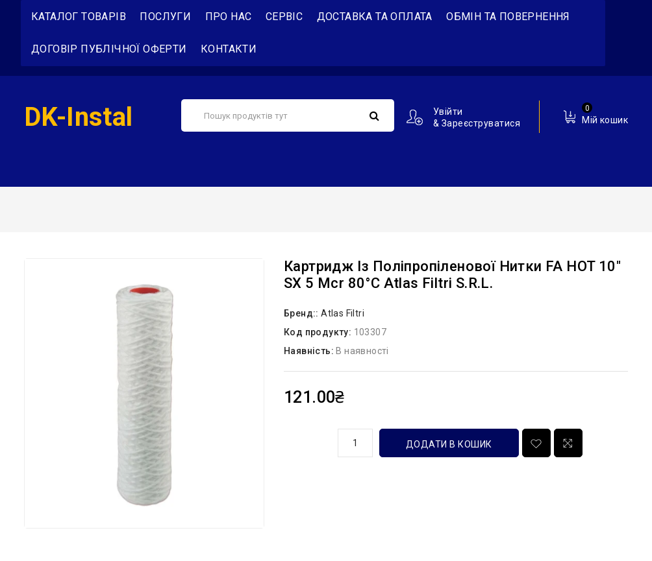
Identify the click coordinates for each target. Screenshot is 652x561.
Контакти (229, 49)
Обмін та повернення (508, 16)
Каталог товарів (78, 16)
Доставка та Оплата (375, 16)
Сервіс (284, 16)
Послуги (165, 16)
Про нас (228, 16)
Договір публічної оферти (109, 49)
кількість (306, 441)
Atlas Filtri (342, 313)
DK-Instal (78, 117)
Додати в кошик (449, 444)
